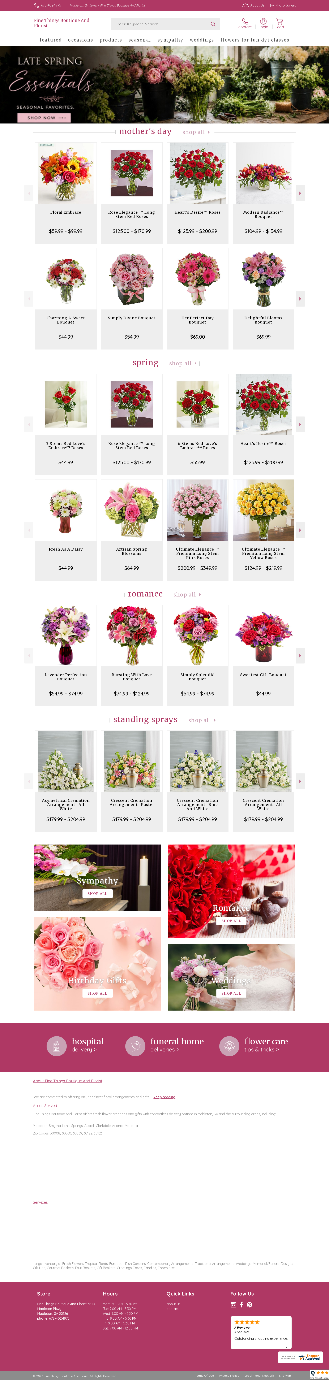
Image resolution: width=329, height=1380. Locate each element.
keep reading (164, 1097)
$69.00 (197, 337)
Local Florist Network (259, 1375)
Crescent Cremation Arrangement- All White (263, 804)
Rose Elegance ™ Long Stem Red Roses (131, 214)
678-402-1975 (51, 5)
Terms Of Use (204, 1375)
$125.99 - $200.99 (197, 231)
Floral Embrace (65, 212)
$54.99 (131, 337)
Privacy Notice (229, 1375)
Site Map (285, 1375)
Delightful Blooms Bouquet (263, 320)
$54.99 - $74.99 (66, 693)
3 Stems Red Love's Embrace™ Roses (65, 445)
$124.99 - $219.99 (263, 568)
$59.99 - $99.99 (65, 231)
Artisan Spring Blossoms (131, 551)
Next (300, 193)
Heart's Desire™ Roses (198, 212)
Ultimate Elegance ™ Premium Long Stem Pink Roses (197, 553)
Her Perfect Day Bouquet (197, 320)
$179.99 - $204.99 (66, 819)
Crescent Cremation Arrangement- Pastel (132, 802)
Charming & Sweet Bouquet (66, 320)
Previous (28, 193)
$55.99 (198, 462)
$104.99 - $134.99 (263, 231)
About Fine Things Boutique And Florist (67, 1080)
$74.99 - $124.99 (132, 693)
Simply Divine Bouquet (131, 318)
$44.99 (66, 337)
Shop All (194, 132)
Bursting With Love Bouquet (132, 676)
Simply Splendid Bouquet (197, 676)
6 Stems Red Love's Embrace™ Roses (197, 445)
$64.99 (131, 568)
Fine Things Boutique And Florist (61, 23)
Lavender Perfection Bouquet (66, 676)
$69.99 (263, 337)
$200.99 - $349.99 (197, 568)
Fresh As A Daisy (66, 549)
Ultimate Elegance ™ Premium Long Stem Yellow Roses (263, 553)
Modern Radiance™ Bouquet (263, 214)
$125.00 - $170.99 (132, 231)
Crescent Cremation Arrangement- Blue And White (197, 804)
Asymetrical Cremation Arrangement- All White (66, 804)
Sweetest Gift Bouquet (263, 674)
